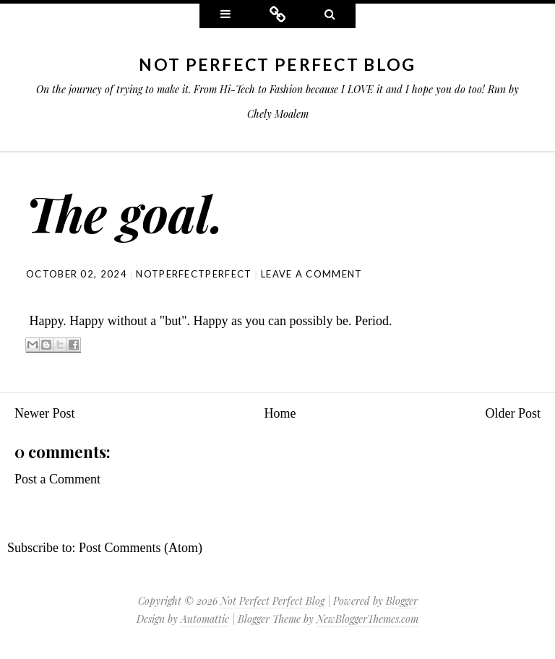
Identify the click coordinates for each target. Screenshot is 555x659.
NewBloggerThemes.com (367, 619)
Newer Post (44, 413)
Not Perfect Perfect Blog (277, 64)
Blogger (402, 601)
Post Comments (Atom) (140, 547)
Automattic (205, 619)
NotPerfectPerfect (193, 274)
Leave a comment (312, 274)
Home (280, 413)
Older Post (513, 413)
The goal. (125, 213)
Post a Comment (57, 479)
